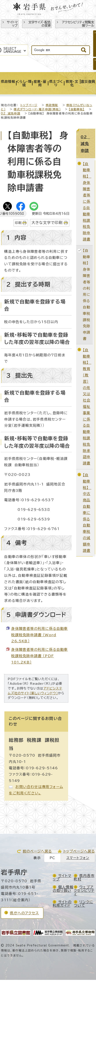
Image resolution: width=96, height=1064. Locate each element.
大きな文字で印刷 (47, 222)
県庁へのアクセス (24, 913)
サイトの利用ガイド (62, 903)
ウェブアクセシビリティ (84, 890)
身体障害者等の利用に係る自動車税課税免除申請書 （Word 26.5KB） (39, 635)
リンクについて (83, 903)
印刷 (18, 222)
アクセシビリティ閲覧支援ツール (78, 24)
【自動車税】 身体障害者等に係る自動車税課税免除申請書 (87, 201)
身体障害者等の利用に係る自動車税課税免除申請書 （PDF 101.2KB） (39, 656)
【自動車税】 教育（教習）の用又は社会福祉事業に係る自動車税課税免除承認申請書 (87, 406)
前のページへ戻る (37, 851)
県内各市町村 (84, 877)
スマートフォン (77, 858)
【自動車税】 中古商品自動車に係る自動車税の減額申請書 (87, 512)
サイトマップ (12, 24)
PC (52, 858)
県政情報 (52, 105)
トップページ (28, 105)
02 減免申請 (10, 113)
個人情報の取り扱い (63, 888)
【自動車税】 (76, 109)
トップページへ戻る (79, 851)
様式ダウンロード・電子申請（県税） (37, 109)
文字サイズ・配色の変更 (39, 24)
